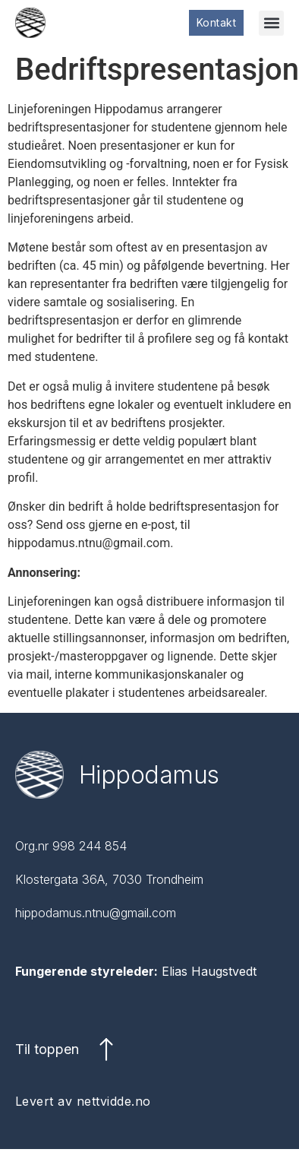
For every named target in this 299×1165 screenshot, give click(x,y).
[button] (271, 23)
